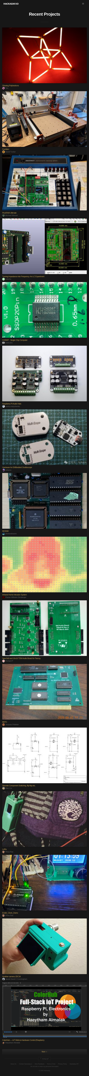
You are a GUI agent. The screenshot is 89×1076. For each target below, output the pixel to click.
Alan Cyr (7, 788)
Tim (5, 88)
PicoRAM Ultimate (9, 213)
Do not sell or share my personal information (44, 1066)
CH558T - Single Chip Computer (14, 340)
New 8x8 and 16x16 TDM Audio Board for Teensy (21, 658)
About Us (13, 1064)
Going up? (44, 1059)
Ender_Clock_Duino (10, 913)
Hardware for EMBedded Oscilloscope (17, 467)
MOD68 (5, 531)
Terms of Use (51, 1064)
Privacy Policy (62, 1064)
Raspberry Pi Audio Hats (11, 404)
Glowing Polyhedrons (10, 86)
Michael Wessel (10, 215)
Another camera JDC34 (11, 976)
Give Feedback (39, 1064)
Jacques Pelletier (10, 724)
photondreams (9, 534)
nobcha (6, 279)
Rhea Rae (7, 852)
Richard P (7, 661)
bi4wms (6, 470)
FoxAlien (5, 149)
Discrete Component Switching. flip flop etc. (18, 786)
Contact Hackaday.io (25, 1064)
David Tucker (9, 152)
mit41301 (7, 343)
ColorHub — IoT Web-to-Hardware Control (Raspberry (23, 1040)
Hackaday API (74, 1064)
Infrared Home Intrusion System (14, 595)
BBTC (4, 722)
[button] (83, 3)
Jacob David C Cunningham (14, 979)
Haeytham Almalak (11, 1043)
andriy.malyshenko (11, 406)
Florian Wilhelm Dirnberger (14, 597)
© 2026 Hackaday (44, 1070)
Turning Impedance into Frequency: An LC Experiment (23, 276)
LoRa (4, 849)
